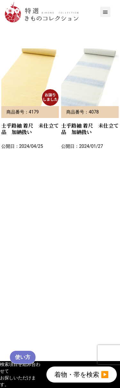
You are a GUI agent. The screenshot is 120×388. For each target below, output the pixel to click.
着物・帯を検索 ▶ (81, 374)
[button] (105, 12)
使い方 (22, 357)
